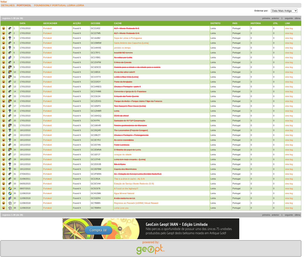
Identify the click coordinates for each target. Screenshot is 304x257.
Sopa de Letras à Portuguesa (128, 38)
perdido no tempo (122, 48)
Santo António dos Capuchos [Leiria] (131, 43)
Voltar (3, 1)
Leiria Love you (121, 208)
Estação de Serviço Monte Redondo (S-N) (134, 183)
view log (289, 28)
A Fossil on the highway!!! (126, 188)
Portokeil (24, 5)
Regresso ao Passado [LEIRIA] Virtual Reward (136, 203)
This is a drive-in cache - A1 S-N (129, 179)
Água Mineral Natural (124, 193)
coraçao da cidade (122, 154)
